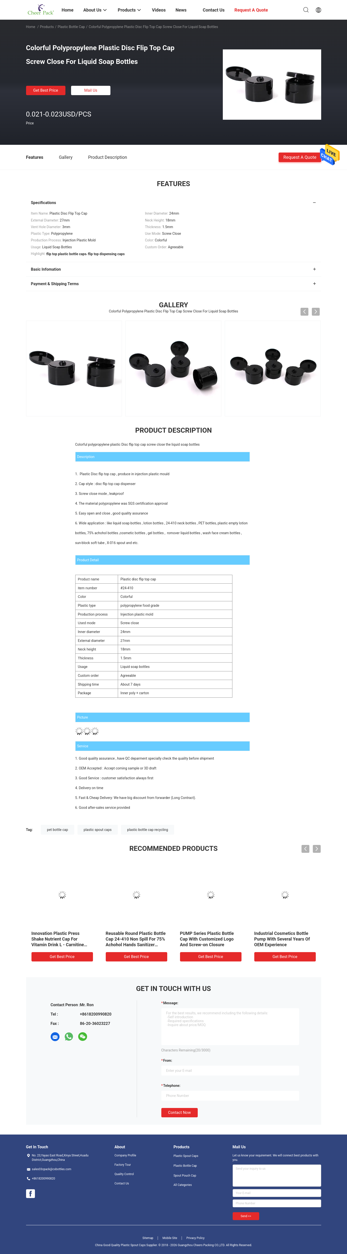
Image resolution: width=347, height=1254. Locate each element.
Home (30, 27)
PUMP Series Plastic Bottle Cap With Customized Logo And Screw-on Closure (207, 939)
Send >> (246, 1216)
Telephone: (172, 1086)
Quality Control (124, 1174)
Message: (170, 1003)
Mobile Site (170, 1238)
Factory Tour (123, 1164)
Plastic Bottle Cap (71, 27)
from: (167, 1060)
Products (47, 27)
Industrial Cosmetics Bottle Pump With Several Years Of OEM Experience (282, 939)
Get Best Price (45, 90)
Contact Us (122, 1183)
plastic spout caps (98, 830)
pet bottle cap (57, 830)
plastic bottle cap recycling (147, 830)
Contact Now (179, 1112)
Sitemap (147, 1238)
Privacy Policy (195, 1238)
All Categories (183, 1185)
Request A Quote (299, 157)
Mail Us (90, 90)
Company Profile (125, 1155)
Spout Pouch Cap (185, 1175)
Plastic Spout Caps (186, 1156)
